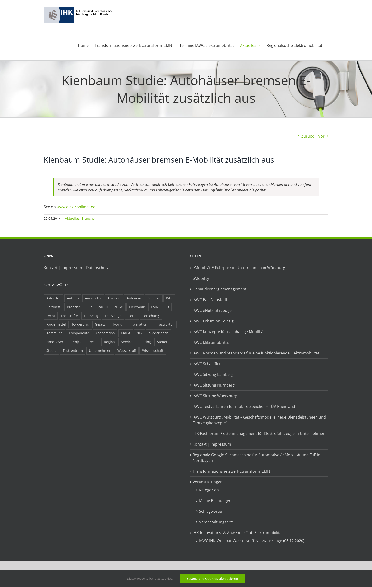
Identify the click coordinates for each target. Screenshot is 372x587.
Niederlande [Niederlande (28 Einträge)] (159, 333)
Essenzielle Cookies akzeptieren (212, 578)
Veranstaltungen (208, 482)
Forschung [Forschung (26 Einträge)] (151, 315)
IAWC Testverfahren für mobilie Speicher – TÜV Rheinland (244, 406)
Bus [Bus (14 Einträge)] (89, 307)
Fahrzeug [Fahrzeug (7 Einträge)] (91, 315)
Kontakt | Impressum (212, 444)
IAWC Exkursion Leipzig (213, 321)
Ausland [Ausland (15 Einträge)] (114, 298)
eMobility (201, 278)
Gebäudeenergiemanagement (219, 289)
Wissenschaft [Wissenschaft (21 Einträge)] (152, 350)
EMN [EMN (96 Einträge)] (154, 307)
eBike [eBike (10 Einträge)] (118, 307)
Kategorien (209, 490)
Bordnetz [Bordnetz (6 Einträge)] (53, 307)
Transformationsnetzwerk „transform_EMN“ (232, 471)
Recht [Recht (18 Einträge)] (93, 342)
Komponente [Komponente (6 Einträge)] (79, 333)
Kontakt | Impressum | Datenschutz (76, 267)
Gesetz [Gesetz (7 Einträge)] (100, 324)
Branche (88, 218)
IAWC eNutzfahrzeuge (212, 310)
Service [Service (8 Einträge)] (126, 342)
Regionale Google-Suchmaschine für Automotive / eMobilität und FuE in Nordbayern (256, 457)
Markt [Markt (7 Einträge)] (125, 333)
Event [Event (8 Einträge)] (50, 315)
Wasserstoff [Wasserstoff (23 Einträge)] (126, 350)
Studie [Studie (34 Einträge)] (51, 350)
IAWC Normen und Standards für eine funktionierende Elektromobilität (256, 353)
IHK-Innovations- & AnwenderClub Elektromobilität (238, 532)
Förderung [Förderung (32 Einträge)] (80, 324)
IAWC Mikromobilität (211, 342)
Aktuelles (72, 218)
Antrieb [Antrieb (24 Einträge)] (73, 298)
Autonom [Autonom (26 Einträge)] (134, 298)
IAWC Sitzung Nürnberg (214, 385)
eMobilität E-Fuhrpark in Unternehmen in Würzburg (239, 267)
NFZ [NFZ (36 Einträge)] (139, 333)
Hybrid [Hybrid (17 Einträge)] (117, 324)
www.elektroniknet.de (76, 207)
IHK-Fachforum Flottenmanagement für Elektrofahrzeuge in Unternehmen (259, 433)
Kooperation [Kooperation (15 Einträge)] (105, 333)
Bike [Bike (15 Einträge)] (169, 298)
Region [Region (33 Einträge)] (109, 342)
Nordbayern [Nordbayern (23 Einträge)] (55, 342)
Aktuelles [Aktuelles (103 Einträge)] (53, 298)
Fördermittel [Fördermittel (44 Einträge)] (56, 324)
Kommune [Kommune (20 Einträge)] (54, 333)
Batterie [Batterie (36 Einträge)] (153, 298)
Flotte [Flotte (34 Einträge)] (132, 315)
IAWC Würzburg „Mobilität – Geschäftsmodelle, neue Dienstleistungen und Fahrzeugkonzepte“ (259, 420)
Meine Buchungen (215, 500)
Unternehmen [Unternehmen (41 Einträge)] (100, 350)
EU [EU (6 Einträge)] (167, 307)
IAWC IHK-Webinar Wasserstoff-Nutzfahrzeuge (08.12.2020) (251, 540)
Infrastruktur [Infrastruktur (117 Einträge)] (163, 324)
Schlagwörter (211, 511)
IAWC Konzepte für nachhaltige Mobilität (229, 331)
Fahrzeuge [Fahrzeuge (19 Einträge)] (113, 315)
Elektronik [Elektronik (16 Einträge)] (137, 307)
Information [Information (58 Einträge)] (138, 324)
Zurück (307, 136)
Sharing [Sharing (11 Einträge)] (145, 342)
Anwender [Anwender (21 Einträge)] (93, 298)
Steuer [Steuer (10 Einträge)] (162, 342)
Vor (321, 136)
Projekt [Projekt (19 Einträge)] (77, 342)
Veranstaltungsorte (216, 522)
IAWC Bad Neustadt (210, 299)
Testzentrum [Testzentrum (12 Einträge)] (73, 350)
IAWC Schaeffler (207, 363)
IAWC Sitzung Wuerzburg (215, 395)
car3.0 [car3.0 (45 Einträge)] (103, 307)
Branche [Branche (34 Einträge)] (73, 307)
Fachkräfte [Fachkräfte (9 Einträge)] (69, 315)
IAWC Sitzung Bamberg (213, 374)
